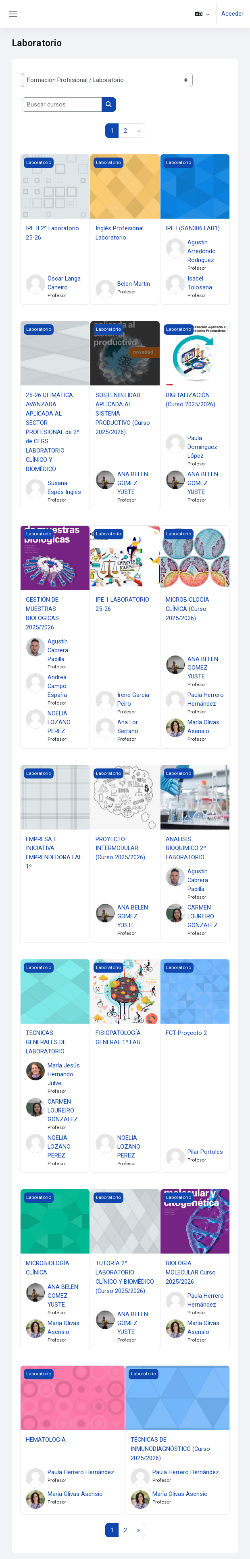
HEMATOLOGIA (46, 1433)
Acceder (232, 14)
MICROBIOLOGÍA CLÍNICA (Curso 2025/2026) (187, 605)
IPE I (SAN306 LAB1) (193, 228)
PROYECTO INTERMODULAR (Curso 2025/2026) (120, 844)
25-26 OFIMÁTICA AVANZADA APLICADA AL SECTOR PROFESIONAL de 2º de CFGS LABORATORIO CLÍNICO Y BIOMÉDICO (52, 430)
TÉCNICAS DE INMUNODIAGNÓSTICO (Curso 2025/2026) (170, 1442)
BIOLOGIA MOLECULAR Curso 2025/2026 (191, 1266)
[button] (202, 14)
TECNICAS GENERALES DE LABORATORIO (46, 1037)
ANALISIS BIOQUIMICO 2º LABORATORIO (186, 844)
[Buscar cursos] (62, 104)
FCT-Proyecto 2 (186, 1028)
